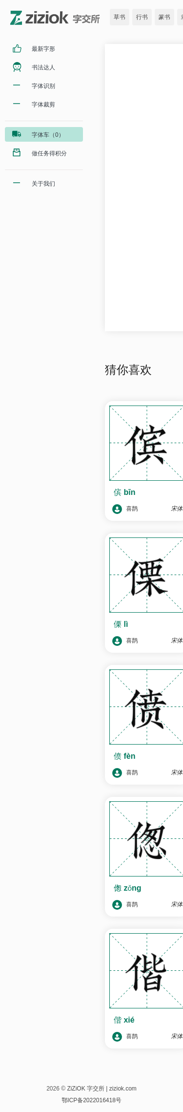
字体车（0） (48, 134)
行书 (142, 17)
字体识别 (43, 86)
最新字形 (43, 48)
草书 (119, 17)
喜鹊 (125, 509)
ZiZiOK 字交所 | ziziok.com (101, 1088)
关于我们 (43, 183)
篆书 (164, 17)
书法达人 (43, 67)
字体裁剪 (43, 104)
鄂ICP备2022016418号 (91, 1100)
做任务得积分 (49, 153)
